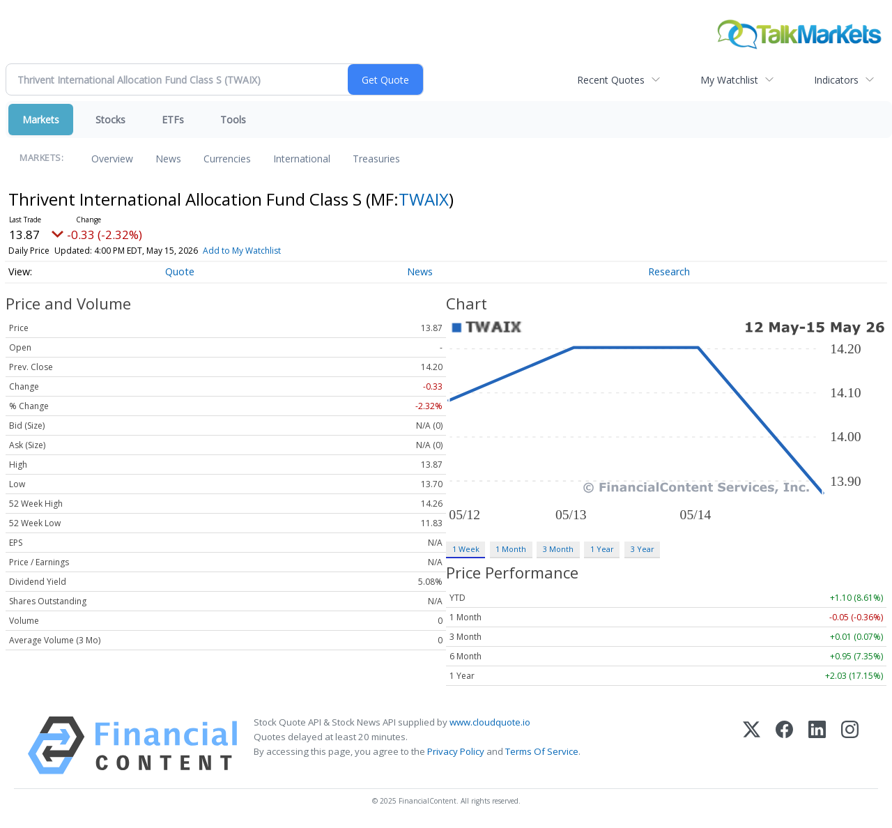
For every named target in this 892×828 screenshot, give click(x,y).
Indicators (836, 79)
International (301, 158)
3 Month (558, 549)
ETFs (173, 119)
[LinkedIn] (817, 745)
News (168, 158)
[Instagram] (850, 745)
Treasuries (376, 158)
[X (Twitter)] (751, 745)
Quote (179, 271)
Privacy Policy (455, 751)
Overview (112, 158)
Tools (233, 119)
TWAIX (424, 198)
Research (669, 271)
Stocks (110, 119)
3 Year (642, 549)
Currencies (227, 158)
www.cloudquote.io (489, 722)
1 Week (465, 549)
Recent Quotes (611, 79)
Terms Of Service (541, 751)
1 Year (602, 549)
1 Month (510, 549)
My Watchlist (729, 79)
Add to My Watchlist (242, 250)
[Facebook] (784, 745)
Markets (40, 119)
